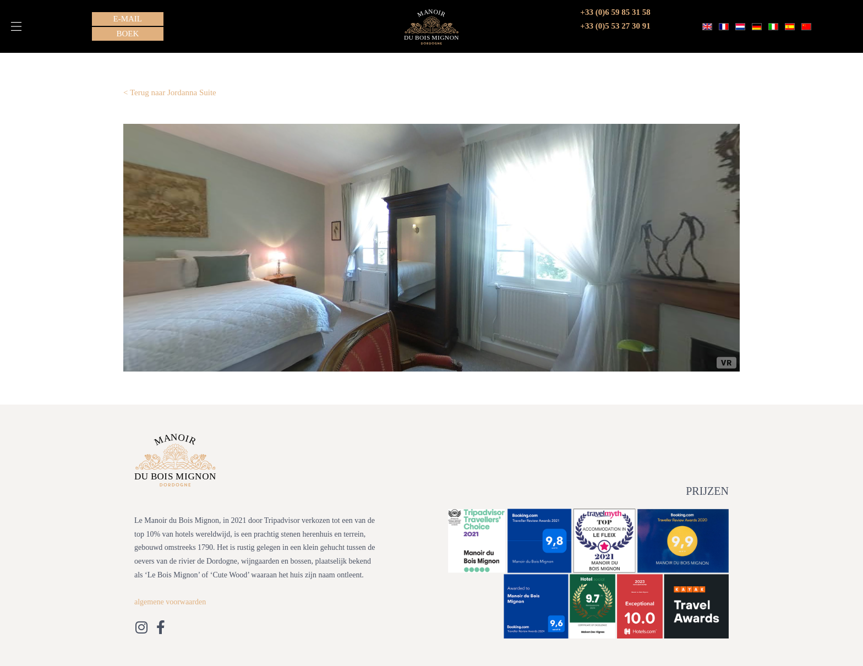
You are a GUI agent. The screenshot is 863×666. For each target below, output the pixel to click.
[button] (16, 26)
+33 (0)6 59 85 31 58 (615, 12)
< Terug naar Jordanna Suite (169, 92)
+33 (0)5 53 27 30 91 (615, 25)
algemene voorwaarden (170, 602)
